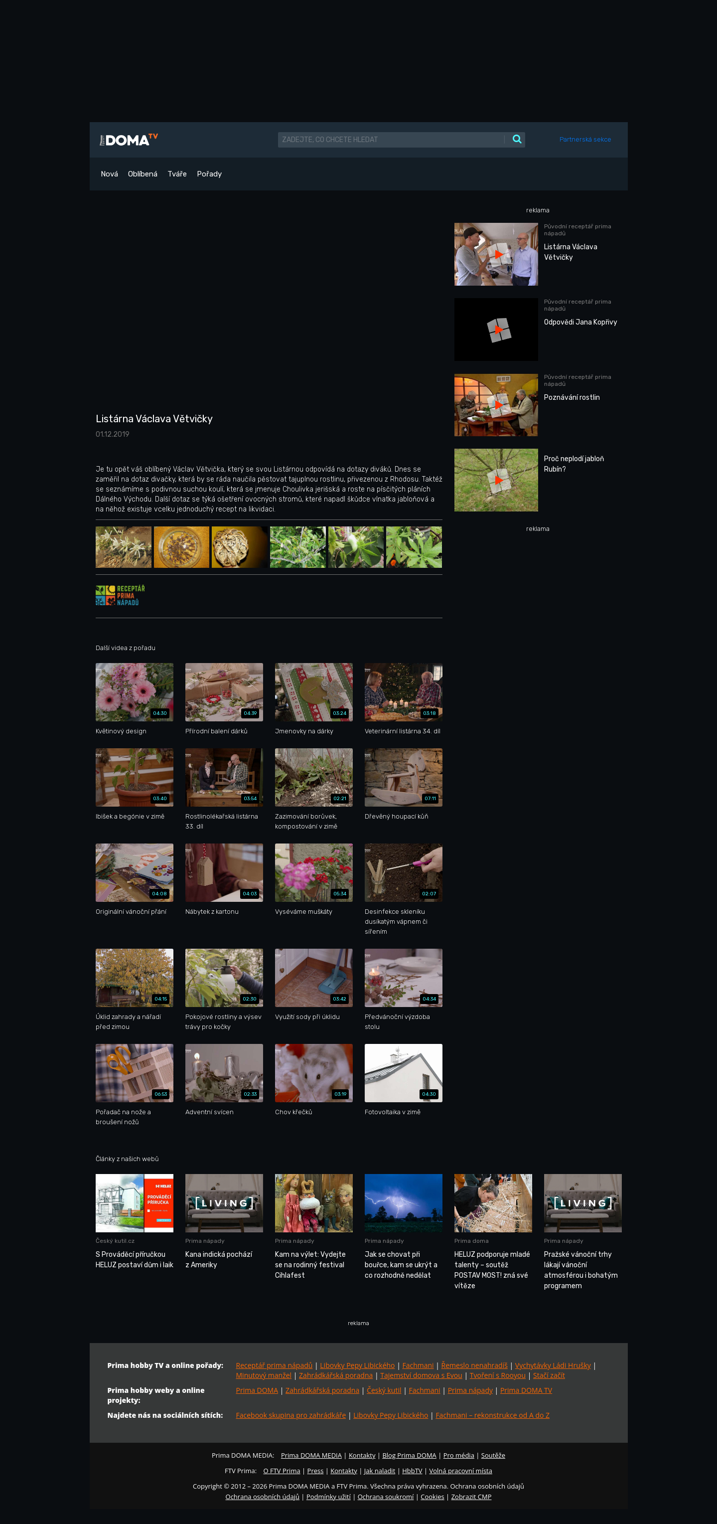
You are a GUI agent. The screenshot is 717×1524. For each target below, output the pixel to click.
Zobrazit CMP (471, 1496)
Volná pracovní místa (461, 1470)
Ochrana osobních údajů (262, 1496)
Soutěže (493, 1455)
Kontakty (362, 1455)
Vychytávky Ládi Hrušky (553, 1365)
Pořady (209, 173)
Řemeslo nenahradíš (474, 1365)
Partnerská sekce (585, 139)
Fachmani (417, 1365)
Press (315, 1470)
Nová (109, 173)
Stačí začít (549, 1375)
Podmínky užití (328, 1496)
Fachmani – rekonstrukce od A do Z (492, 1415)
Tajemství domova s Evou (421, 1375)
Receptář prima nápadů (274, 1365)
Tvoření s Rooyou (498, 1375)
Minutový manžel (264, 1375)
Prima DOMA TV (526, 1390)
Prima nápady (470, 1390)
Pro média (458, 1455)
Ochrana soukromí (386, 1496)
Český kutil (384, 1390)
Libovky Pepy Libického (357, 1365)
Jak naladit (380, 1470)
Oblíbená (142, 173)
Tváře (177, 173)
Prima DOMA (257, 1390)
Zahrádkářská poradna (336, 1375)
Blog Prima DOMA (409, 1455)
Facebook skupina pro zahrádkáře (291, 1415)
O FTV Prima (281, 1470)
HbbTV (412, 1470)
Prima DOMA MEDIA (311, 1455)
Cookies (432, 1496)
